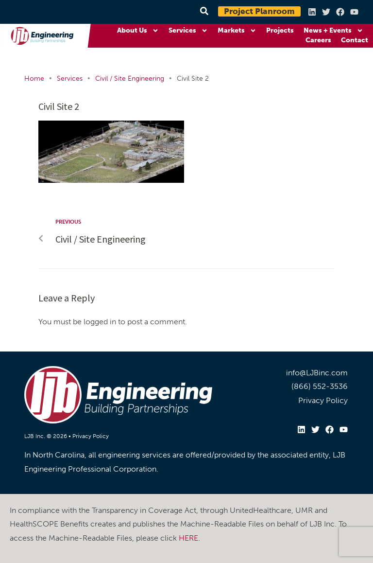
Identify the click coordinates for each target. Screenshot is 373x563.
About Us (138, 30)
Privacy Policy (90, 436)
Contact (354, 40)
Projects (280, 30)
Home (34, 78)
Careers (318, 40)
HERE (188, 538)
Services (188, 30)
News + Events (333, 30)
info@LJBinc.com (317, 372)
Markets (237, 30)
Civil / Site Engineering (129, 78)
